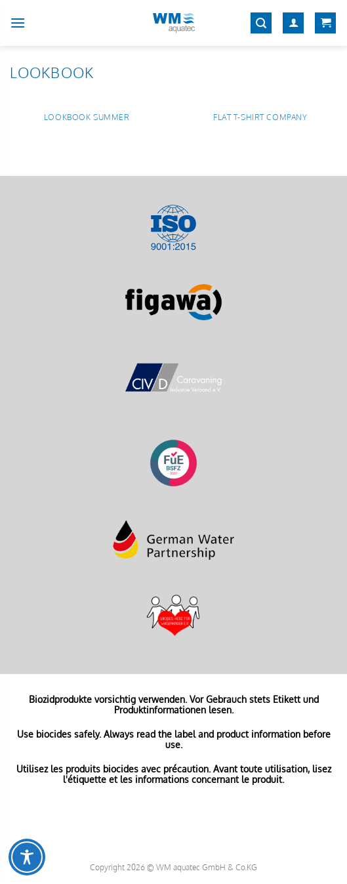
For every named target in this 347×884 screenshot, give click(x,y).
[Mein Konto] (293, 23)
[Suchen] (261, 23)
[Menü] (18, 23)
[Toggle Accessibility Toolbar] (27, 857)
